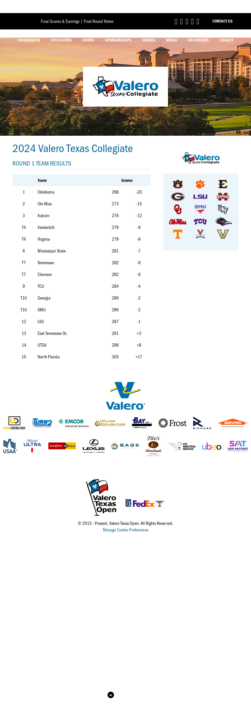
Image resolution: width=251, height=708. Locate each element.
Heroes (149, 27)
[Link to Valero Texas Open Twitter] (181, 8)
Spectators (61, 27)
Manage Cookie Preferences (125, 530)
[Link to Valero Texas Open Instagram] (187, 8)
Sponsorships (118, 27)
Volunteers (198, 27)
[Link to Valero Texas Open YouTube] (197, 8)
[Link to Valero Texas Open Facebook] (176, 8)
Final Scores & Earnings (60, 8)
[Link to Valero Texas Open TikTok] (192, 8)
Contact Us (222, 8)
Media (171, 27)
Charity (226, 27)
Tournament (29, 27)
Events (88, 27)
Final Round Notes (98, 8)
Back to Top (130, 682)
